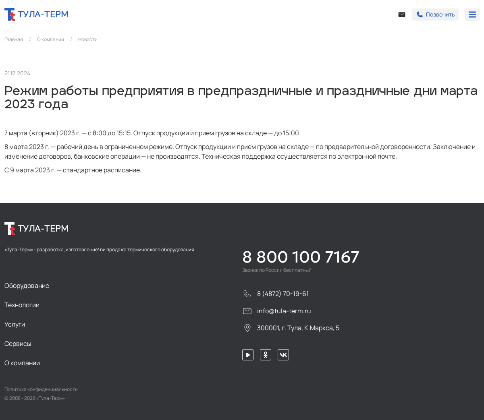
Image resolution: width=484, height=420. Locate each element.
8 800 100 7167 (300, 257)
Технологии (21, 304)
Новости (88, 39)
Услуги (14, 324)
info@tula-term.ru (276, 311)
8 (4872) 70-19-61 (275, 294)
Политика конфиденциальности (41, 389)
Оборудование (26, 285)
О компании (50, 39)
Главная (13, 39)
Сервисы (17, 343)
